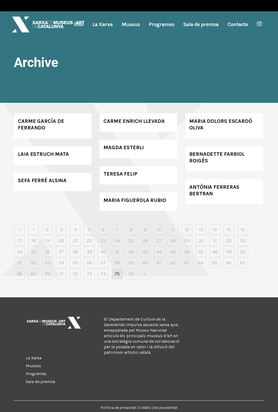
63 (187, 263)
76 (131, 274)
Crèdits (145, 407)
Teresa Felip (120, 174)
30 (200, 241)
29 (187, 241)
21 (75, 241)
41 (117, 252)
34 (19, 252)
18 (33, 241)
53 (47, 263)
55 (75, 263)
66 (228, 263)
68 (19, 274)
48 (215, 252)
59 (131, 263)
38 (75, 252)
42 (131, 252)
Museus (33, 365)
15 (229, 229)
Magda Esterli (123, 147)
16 (243, 229)
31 (215, 241)
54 (61, 263)
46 (187, 252)
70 (47, 274)
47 (200, 252)
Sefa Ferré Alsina (42, 180)
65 (214, 263)
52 (33, 263)
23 (103, 241)
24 (117, 241)
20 (61, 241)
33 (242, 241)
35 (33, 252)
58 (117, 263)
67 (242, 263)
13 (201, 229)
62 (173, 263)
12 (187, 229)
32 (228, 241)
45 (173, 252)
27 (159, 241)
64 (200, 263)
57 (103, 263)
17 (19, 241)
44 (159, 252)
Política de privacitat (118, 407)
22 (89, 241)
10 (159, 229)
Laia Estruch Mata (43, 154)
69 (33, 274)
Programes (36, 373)
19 (47, 241)
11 (173, 229)
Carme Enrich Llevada (134, 121)
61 (159, 263)
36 (47, 252)
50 (242, 252)
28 (173, 241)
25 (131, 241)
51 (19, 263)
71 (61, 274)
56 (89, 263)
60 (145, 263)
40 (103, 252)
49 (229, 252)
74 (103, 274)
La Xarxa (34, 357)
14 (215, 229)
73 (89, 274)
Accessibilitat (165, 407)
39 (89, 252)
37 (61, 252)
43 (145, 252)
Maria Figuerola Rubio (134, 200)
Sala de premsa (40, 381)
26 (145, 241)
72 (75, 274)
